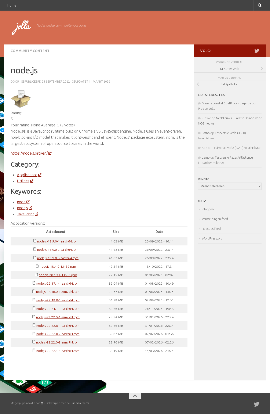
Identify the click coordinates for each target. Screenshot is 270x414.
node (23, 202)
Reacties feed (211, 228)
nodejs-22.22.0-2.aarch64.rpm (58, 334)
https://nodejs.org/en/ (31, 153)
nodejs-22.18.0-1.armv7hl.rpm (58, 292)
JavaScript (27, 214)
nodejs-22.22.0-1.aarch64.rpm (58, 325)
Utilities (25, 181)
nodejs (24, 208)
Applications (29, 175)
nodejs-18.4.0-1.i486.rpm (58, 266)
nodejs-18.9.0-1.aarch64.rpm (58, 241)
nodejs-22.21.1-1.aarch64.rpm (58, 308)
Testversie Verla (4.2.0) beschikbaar (236, 148)
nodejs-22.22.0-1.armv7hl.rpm (58, 317)
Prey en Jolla (206, 108)
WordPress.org (212, 238)
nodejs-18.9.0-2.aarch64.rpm (58, 249)
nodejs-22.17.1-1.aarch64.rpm (58, 283)
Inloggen (208, 209)
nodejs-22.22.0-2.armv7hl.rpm (58, 342)
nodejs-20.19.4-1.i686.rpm (58, 275)
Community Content (30, 51)
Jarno (206, 133)
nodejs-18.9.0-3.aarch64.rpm (58, 258)
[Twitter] (256, 50)
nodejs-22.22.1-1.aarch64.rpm (58, 351)
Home (11, 5)
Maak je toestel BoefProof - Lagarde (226, 103)
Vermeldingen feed (215, 219)
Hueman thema (80, 403)
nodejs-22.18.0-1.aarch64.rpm (58, 300)
